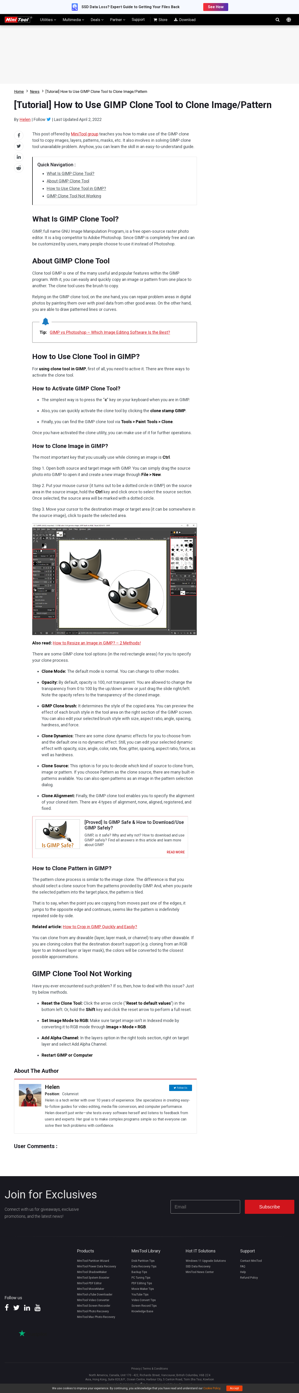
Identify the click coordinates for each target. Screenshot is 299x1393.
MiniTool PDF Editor (89, 1286)
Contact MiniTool (251, 1263)
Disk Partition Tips (143, 1263)
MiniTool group (84, 133)
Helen (25, 119)
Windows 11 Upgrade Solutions (206, 1263)
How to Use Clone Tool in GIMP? (76, 188)
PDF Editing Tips (142, 1286)
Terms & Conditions (155, 1371)
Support (138, 19)
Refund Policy (249, 1280)
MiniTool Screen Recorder (93, 1308)
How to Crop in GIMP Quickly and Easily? (100, 929)
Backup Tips (139, 1274)
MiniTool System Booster (93, 1280)
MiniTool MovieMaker (90, 1291)
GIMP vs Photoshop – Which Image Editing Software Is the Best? (110, 332)
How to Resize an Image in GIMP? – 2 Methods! (97, 642)
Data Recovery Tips (144, 1269)
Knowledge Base (142, 1314)
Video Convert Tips (144, 1302)
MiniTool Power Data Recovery (96, 1269)
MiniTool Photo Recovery (93, 1314)
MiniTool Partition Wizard (93, 1263)
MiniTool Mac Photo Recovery (96, 1319)
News (34, 91)
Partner (117, 19)
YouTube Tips (140, 1297)
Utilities (48, 19)
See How (216, 7)
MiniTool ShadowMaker (92, 1274)
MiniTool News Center (200, 1274)
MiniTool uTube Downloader (94, 1297)
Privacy (136, 1371)
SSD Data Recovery (198, 1269)
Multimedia (73, 19)
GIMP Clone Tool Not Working (74, 195)
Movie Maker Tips (143, 1291)
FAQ (242, 1269)
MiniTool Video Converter (93, 1302)
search (277, 19)
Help (243, 1274)
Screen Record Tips (144, 1308)
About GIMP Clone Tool (68, 180)
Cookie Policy (211, 1388)
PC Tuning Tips (141, 1280)
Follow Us (182, 1090)
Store (160, 20)
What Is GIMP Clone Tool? (70, 173)
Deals (97, 19)
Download (185, 20)
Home (19, 91)
